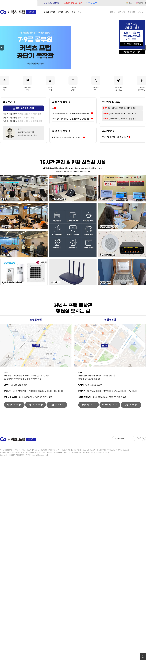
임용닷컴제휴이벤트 (141, 83)
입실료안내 (50, 83)
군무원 (60, 12)
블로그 (129, 3)
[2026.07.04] (118, 108)
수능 (80, 12)
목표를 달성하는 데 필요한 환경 (22, 121)
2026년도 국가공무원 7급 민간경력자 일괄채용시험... (72, 113)
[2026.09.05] (120, 118)
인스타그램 (141, 3)
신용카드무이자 (73, 83)
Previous (2, 48)
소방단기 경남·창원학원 (73, 3)
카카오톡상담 (27, 83)
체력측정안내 (95, 83)
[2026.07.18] (119, 113)
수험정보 (131, 12)
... (54, 108)
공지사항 (121, 12)
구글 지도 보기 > (57, 405)
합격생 (112, 12)
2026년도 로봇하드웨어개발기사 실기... (67, 137)
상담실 (140, 12)
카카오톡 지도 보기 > (35, 405)
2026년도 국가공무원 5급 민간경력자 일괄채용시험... (72, 119)
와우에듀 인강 (92, 3)
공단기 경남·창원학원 (52, 3)
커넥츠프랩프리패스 (118, 83)
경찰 (73, 12)
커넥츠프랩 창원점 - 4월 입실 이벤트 (115, 137)
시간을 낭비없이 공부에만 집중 (22, 114)
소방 (67, 12)
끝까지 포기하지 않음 (18, 118)
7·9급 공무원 (49, 12)
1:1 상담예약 (4, 83)
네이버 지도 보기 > (14, 405)
